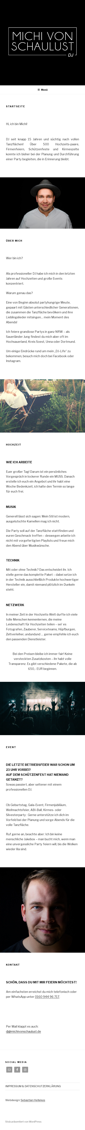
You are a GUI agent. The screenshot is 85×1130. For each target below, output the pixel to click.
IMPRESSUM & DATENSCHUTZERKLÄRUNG (33, 1086)
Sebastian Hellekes (33, 1100)
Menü (43, 89)
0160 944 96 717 (47, 996)
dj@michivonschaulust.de (23, 1031)
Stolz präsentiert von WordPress (23, 1121)
